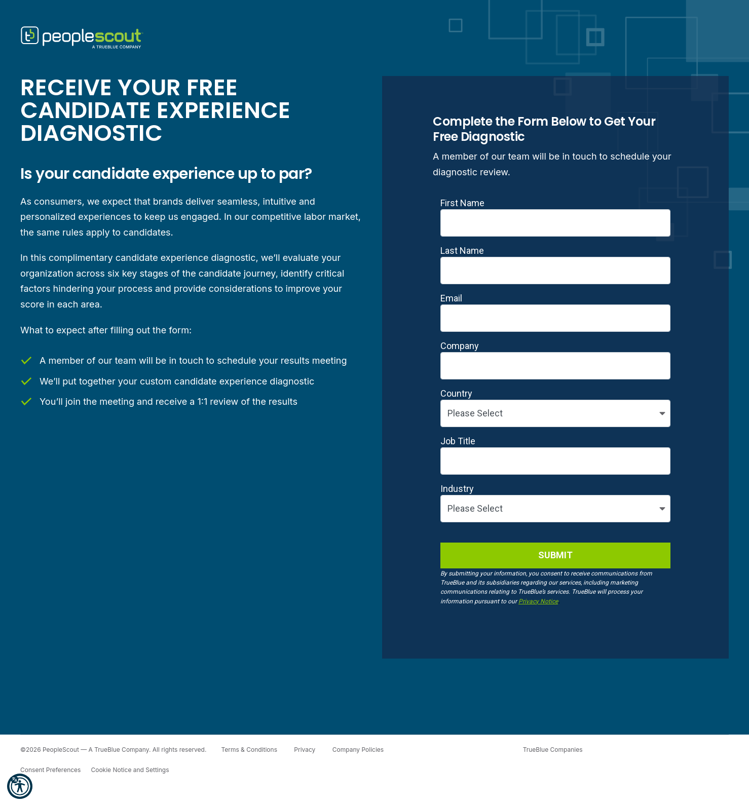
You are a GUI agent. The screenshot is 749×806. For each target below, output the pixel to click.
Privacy (304, 749)
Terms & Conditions (249, 749)
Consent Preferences (50, 770)
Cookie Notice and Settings (130, 770)
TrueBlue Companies (553, 749)
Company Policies (358, 749)
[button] (19, 786)
